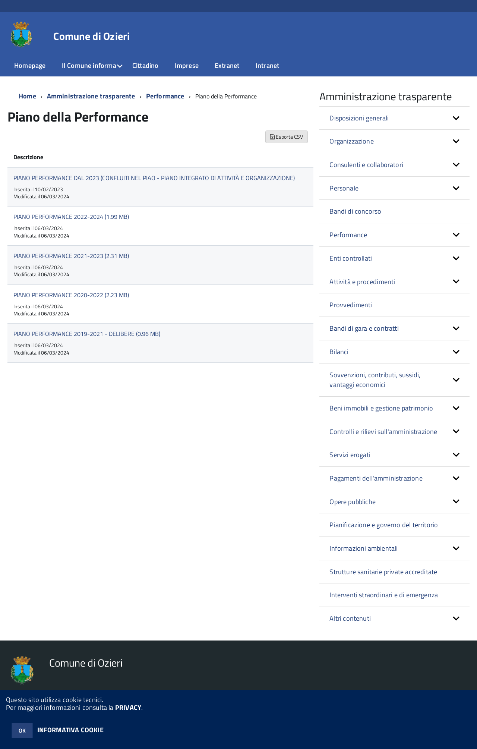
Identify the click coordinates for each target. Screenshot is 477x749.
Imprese (187, 65)
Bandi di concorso (355, 211)
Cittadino (145, 65)
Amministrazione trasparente (91, 96)
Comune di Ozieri (91, 36)
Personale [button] (343, 188)
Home (27, 96)
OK (22, 730)
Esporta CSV (286, 137)
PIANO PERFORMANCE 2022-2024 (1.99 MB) (71, 216)
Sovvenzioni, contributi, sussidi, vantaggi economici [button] (374, 380)
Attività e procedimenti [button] (362, 282)
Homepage (29, 65)
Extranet (227, 65)
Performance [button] (348, 235)
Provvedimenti (350, 305)
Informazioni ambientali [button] (363, 548)
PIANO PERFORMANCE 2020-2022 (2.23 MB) (71, 294)
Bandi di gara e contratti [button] (364, 328)
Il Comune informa (89, 65)
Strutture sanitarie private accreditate (383, 572)
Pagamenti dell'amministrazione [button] (375, 478)
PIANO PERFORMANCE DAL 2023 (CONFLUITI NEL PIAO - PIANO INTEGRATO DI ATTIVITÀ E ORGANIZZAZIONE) (154, 177)
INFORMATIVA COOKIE (70, 730)
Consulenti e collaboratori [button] (366, 165)
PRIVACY (128, 707)
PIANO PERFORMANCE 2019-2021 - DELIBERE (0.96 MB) (86, 333)
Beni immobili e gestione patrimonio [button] (381, 408)
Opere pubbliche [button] (352, 502)
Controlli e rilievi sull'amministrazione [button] (383, 432)
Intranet (267, 65)
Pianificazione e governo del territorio (383, 525)
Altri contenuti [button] (350, 618)
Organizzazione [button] (351, 141)
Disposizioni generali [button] (359, 118)
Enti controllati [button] (350, 258)
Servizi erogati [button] (349, 455)
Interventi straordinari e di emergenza (383, 595)
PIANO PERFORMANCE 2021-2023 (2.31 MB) (71, 255)
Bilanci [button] (338, 352)
